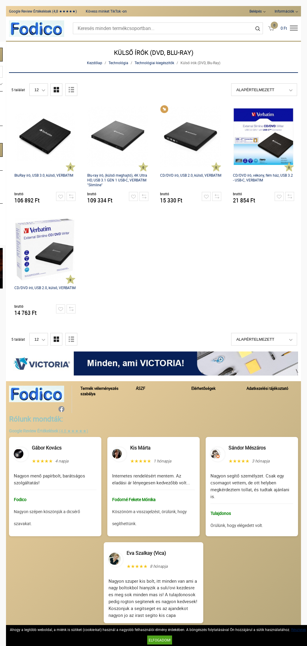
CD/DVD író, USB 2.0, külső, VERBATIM (190, 175)
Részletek (298, 629)
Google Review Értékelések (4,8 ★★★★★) (43, 11)
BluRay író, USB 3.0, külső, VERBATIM (43, 175)
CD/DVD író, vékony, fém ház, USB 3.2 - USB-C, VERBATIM (263, 177)
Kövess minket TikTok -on (106, 11)
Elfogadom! (160, 640)
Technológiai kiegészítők (154, 62)
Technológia (118, 62)
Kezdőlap (94, 62)
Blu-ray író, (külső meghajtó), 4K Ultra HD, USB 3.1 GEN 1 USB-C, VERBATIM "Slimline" (117, 180)
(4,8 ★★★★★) (73, 431)
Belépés (255, 11)
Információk (284, 11)
